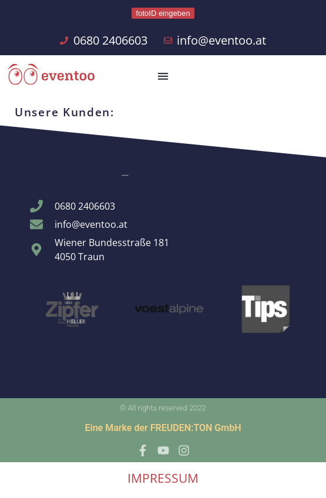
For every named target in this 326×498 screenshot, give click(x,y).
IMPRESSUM (163, 477)
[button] (163, 76)
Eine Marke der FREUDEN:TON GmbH (163, 427)
